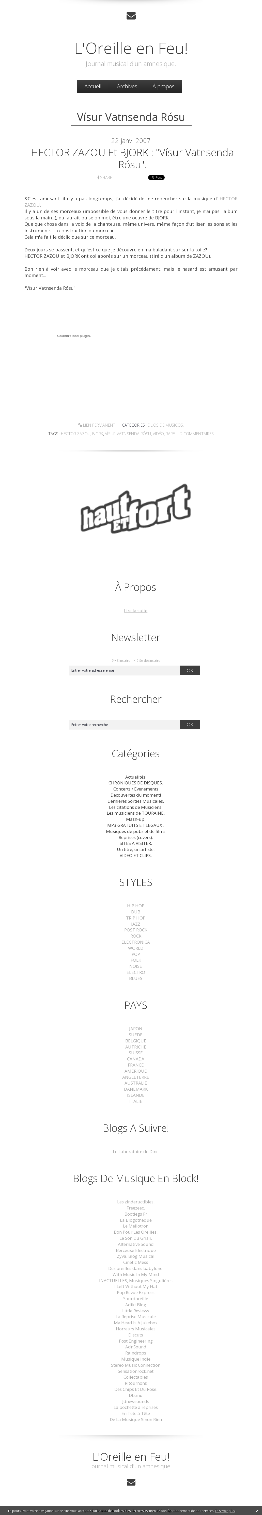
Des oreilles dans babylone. (135, 1268)
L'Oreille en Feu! (131, 47)
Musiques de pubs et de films (135, 831)
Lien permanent (96, 425)
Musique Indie (135, 1359)
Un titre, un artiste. (136, 849)
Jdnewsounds (135, 1401)
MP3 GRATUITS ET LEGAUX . (135, 825)
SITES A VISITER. (136, 843)
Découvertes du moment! (136, 795)
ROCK (135, 936)
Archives (127, 86)
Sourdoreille (135, 1298)
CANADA (135, 1059)
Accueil (92, 86)
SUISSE (136, 1053)
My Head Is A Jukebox (136, 1323)
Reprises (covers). (136, 837)
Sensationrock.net (135, 1371)
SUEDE (136, 1035)
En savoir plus (225, 1511)
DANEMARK (136, 1089)
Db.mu (136, 1395)
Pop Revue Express (136, 1292)
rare (170, 434)
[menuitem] (93, 86)
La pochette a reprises (136, 1407)
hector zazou (75, 434)
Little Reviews (135, 1311)
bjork (97, 434)
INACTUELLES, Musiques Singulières (136, 1280)
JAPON (135, 1029)
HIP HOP (135, 906)
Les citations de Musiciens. (135, 807)
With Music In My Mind (136, 1274)
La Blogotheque (136, 1220)
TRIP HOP (135, 918)
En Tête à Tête (135, 1413)
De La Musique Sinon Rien (136, 1419)
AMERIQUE (136, 1071)
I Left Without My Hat (135, 1286)
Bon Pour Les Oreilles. (136, 1232)
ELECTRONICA (135, 942)
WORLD (135, 948)
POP (136, 954)
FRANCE (136, 1065)
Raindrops (135, 1353)
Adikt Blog (135, 1305)
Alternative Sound (136, 1244)
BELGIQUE (135, 1041)
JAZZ (135, 924)
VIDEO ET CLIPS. (136, 855)
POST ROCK (135, 930)
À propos (163, 86)
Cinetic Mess (135, 1262)
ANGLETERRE (135, 1077)
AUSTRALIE (136, 1083)
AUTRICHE (135, 1047)
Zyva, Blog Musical (136, 1256)
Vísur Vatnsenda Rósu (128, 434)
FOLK (136, 960)
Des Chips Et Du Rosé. (135, 1389)
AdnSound (135, 1347)
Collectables (136, 1377)
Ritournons (136, 1383)
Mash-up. (135, 819)
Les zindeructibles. (136, 1202)
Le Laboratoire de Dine (136, 1151)
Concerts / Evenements (135, 789)
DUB (135, 912)
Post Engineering (136, 1341)
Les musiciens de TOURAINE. (136, 813)
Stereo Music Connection (135, 1365)
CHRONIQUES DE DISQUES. (136, 783)
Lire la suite (135, 611)
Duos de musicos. (166, 425)
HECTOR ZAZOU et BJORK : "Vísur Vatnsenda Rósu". (132, 158)
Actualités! (135, 777)
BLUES (135, 978)
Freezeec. (136, 1208)
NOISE (135, 966)
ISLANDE (136, 1095)
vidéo (158, 434)
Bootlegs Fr (136, 1214)
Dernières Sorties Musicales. (135, 801)
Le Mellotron (135, 1226)
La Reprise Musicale (136, 1316)
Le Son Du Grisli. (135, 1238)
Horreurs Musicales (136, 1329)
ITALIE (135, 1101)
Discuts (135, 1335)
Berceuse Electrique (136, 1250)
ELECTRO (136, 972)
